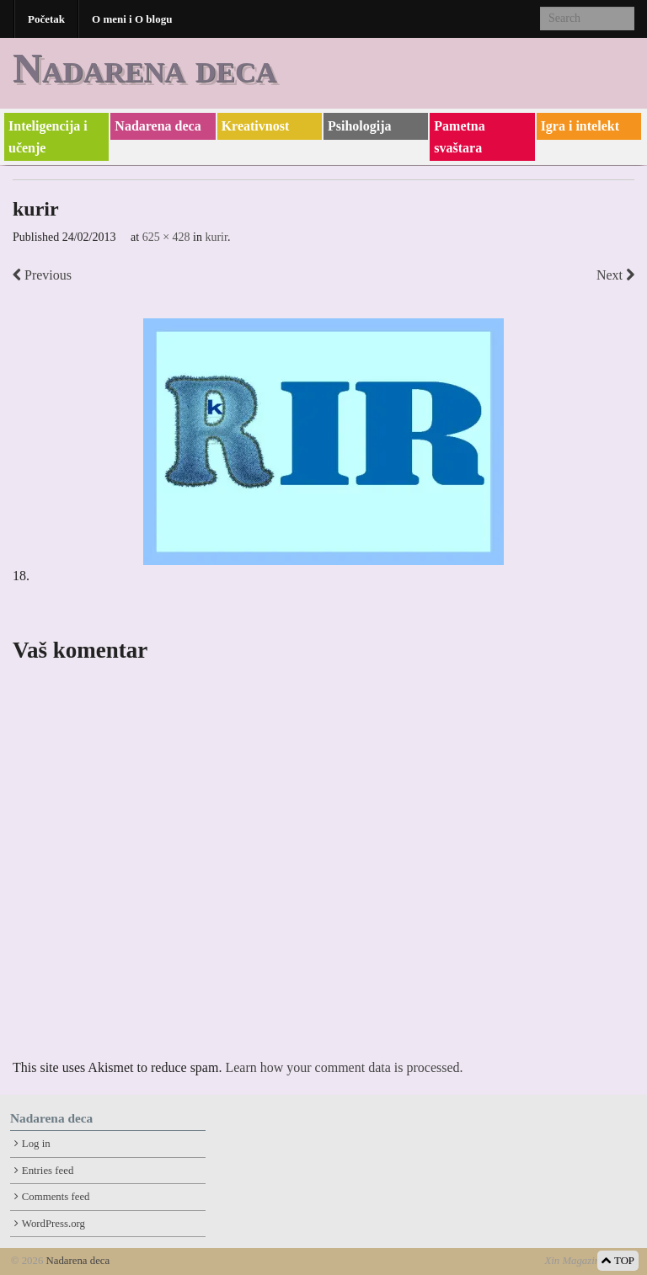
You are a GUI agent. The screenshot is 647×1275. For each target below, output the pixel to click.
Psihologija (360, 126)
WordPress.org (53, 1224)
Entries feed (47, 1170)
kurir (216, 237)
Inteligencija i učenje (48, 137)
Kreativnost (256, 126)
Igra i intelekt (580, 126)
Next (615, 275)
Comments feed (56, 1197)
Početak (46, 19)
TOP (618, 1261)
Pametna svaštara (459, 137)
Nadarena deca (144, 67)
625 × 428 (166, 237)
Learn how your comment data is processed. (344, 1067)
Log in (36, 1144)
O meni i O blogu (132, 19)
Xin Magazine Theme (590, 1261)
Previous (42, 275)
